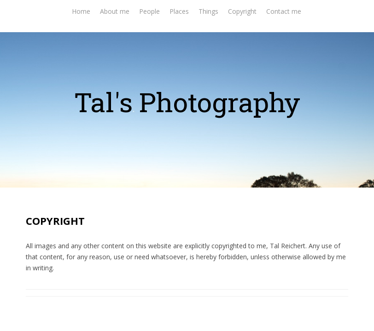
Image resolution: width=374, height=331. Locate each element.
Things (208, 11)
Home (81, 11)
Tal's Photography (187, 102)
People (149, 11)
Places (179, 11)
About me (114, 11)
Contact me (283, 11)
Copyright (242, 11)
